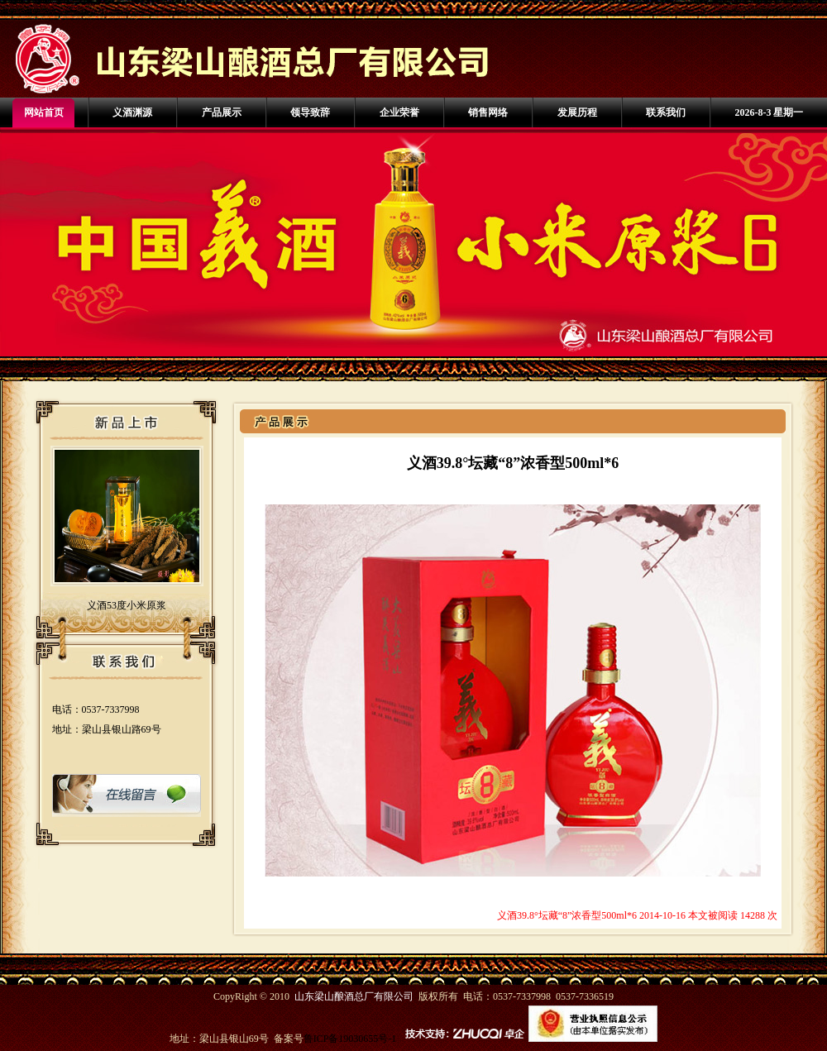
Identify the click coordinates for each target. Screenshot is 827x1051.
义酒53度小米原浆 (126, 605)
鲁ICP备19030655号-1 (350, 1038)
